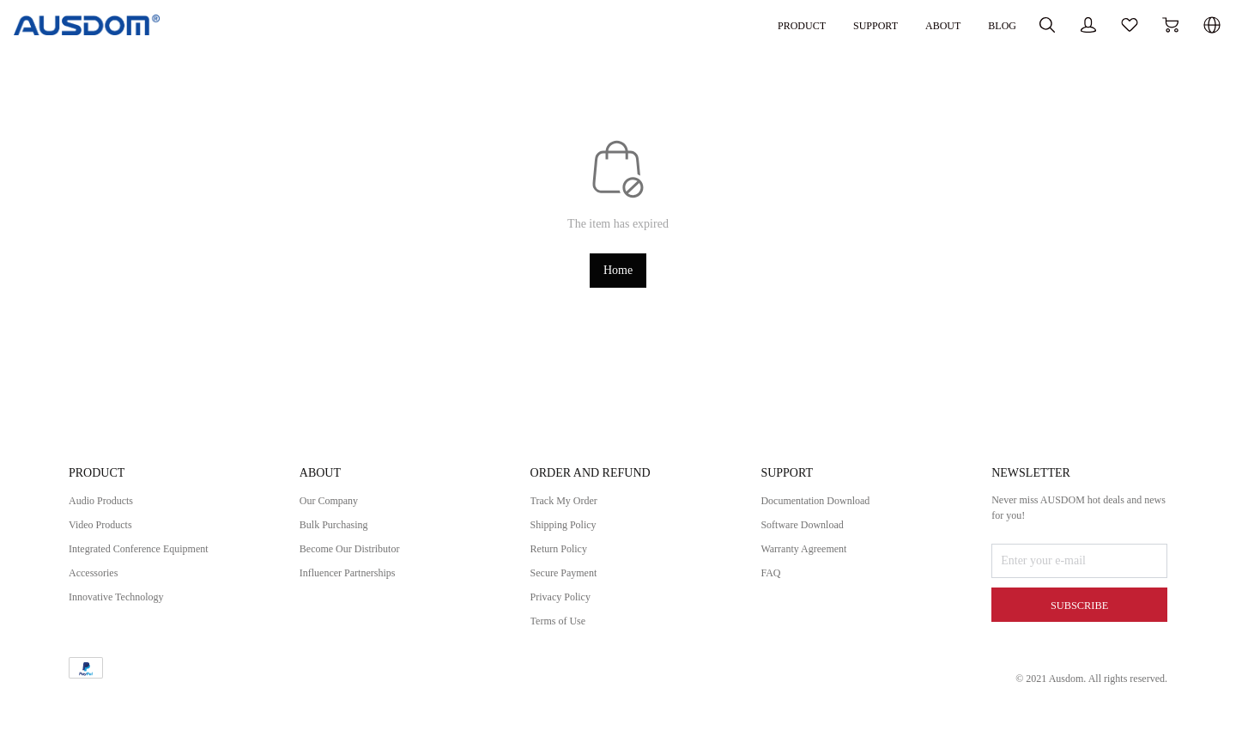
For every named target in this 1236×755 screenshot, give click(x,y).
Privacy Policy (565, 605)
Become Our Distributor (358, 557)
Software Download (808, 533)
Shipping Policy (569, 533)
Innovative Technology (124, 605)
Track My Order (569, 508)
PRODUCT (690, 24)
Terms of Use (562, 629)
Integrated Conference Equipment (150, 557)
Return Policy (563, 557)
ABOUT (846, 24)
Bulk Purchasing (339, 533)
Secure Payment (569, 581)
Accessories (97, 581)
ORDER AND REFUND (599, 481)
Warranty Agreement (810, 557)
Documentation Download (824, 508)
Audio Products (106, 508)
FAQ (772, 581)
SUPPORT (772, 24)
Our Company (334, 508)
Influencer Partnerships (355, 581)
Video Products (105, 533)
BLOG (910, 24)
